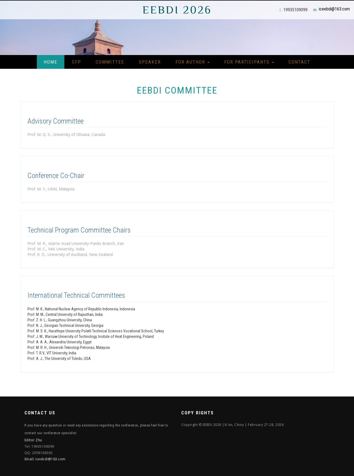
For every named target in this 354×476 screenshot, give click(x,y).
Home (50, 62)
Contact (299, 62)
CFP (76, 62)
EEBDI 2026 (177, 10)
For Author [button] (192, 62)
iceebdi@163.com (334, 9)
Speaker (150, 62)
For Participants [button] (249, 62)
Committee (110, 62)
